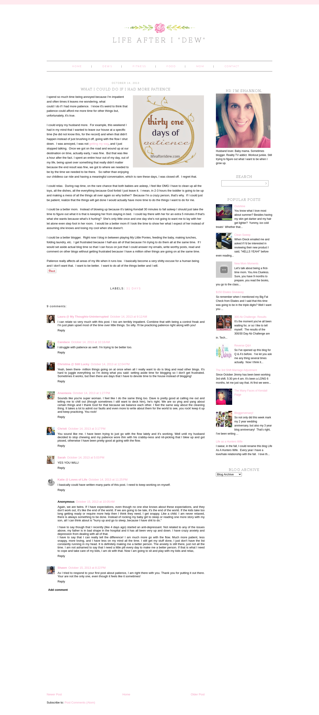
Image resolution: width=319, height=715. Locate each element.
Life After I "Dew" (160, 40)
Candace (64, 342)
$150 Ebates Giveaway (230, 292)
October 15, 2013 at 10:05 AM (95, 501)
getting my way (98, 143)
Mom (200, 66)
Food (171, 66)
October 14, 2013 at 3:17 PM (86, 428)
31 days (133, 288)
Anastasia (64, 393)
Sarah (62, 457)
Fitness (139, 66)
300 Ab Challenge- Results (250, 317)
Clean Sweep (242, 234)
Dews (107, 66)
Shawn (62, 567)
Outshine (239, 206)
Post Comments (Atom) (80, 702)
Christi (62, 428)
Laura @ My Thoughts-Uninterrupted (83, 316)
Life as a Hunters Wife (229, 441)
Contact (232, 66)
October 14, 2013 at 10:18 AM (90, 342)
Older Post (198, 694)
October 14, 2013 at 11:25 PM (108, 479)
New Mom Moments (246, 263)
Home (77, 66)
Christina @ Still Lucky (73, 364)
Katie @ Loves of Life (72, 479)
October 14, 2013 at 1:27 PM (91, 393)
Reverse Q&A (242, 345)
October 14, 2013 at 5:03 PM (85, 457)
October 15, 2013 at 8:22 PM (87, 567)
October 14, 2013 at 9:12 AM (128, 316)
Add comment (58, 589)
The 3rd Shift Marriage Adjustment (236, 370)
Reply (61, 330)
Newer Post (54, 694)
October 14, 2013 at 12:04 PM (110, 364)
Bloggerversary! (243, 413)
